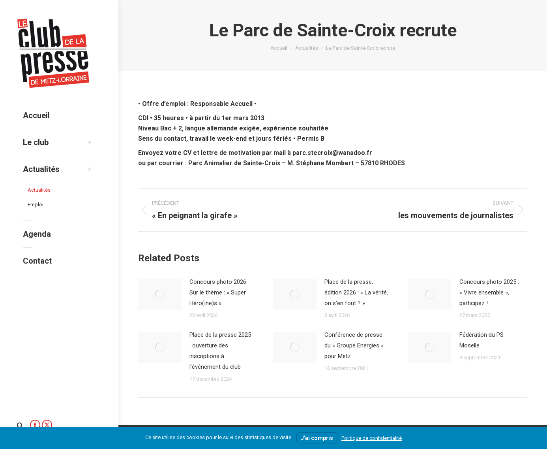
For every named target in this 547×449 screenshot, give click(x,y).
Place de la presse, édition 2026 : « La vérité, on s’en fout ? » (356, 292)
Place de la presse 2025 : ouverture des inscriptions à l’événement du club (220, 350)
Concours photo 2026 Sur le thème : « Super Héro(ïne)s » (217, 292)
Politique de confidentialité (371, 438)
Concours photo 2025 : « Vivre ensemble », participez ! (489, 292)
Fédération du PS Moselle (481, 340)
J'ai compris (317, 438)
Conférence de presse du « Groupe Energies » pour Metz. (354, 345)
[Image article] (160, 294)
